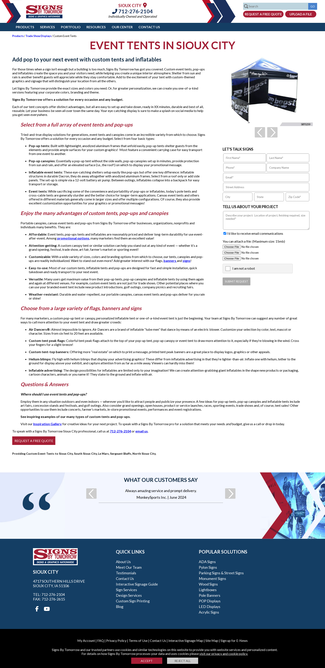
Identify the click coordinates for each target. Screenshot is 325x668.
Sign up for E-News (234, 640)
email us (141, 431)
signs (186, 261)
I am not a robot (243, 268)
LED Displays (209, 606)
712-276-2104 (132, 11)
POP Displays (210, 601)
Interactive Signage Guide (137, 584)
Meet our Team (129, 567)
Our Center (122, 27)
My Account (86, 640)
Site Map (211, 640)
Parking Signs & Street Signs (221, 573)
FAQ (100, 640)
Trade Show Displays (38, 36)
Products (25, 27)
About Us (123, 561)
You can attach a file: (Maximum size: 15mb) (254, 241)
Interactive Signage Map (185, 640)
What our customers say (161, 479)
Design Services (129, 595)
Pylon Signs (208, 567)
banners (170, 261)
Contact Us (149, 27)
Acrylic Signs (209, 612)
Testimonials (126, 573)
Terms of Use (138, 640)
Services (47, 27)
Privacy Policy (116, 640)
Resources (96, 27)
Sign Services (126, 589)
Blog (119, 606)
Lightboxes (208, 589)
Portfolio (71, 27)
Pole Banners (209, 595)
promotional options (73, 238)
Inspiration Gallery (47, 424)
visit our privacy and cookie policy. (223, 654)
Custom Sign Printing (133, 601)
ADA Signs (207, 561)
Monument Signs (212, 578)
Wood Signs (208, 584)
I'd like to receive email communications (255, 233)
